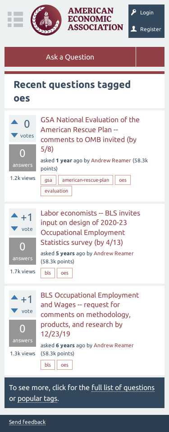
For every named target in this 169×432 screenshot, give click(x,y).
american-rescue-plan (85, 180)
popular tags (37, 398)
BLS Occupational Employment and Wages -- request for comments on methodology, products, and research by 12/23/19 (90, 314)
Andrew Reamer (111, 160)
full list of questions (123, 387)
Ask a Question (70, 57)
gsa (48, 180)
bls (48, 273)
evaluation (56, 190)
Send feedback (27, 422)
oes (123, 180)
